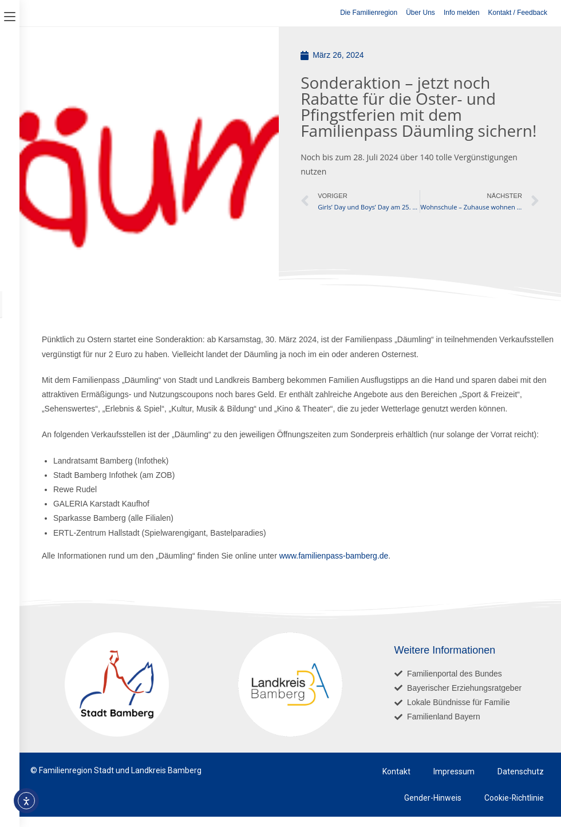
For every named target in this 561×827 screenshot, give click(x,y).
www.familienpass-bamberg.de (334, 555)
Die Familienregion (368, 13)
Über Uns (420, 13)
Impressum (454, 771)
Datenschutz (520, 771)
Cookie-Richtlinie (514, 797)
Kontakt (396, 771)
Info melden (462, 13)
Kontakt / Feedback (517, 13)
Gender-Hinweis (432, 797)
